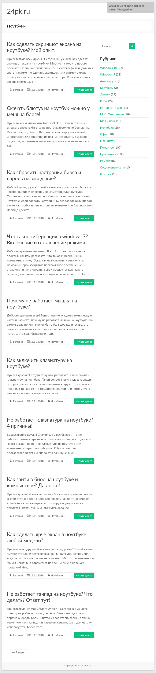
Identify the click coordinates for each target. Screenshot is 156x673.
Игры (103, 101)
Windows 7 (107, 74)
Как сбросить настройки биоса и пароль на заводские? (44, 175)
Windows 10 (108, 67)
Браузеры (106, 87)
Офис (104, 134)
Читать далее (84, 89)
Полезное (107, 147)
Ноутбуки (57, 89)
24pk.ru (18, 11)
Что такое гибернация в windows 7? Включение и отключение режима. (47, 239)
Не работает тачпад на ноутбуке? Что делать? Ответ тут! (50, 597)
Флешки (105, 174)
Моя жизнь (107, 121)
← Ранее (18, 652)
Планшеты (107, 140)
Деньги (105, 94)
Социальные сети (112, 167)
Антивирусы (108, 81)
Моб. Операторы (112, 114)
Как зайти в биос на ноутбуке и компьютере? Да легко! (42, 482)
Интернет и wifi (111, 107)
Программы (108, 154)
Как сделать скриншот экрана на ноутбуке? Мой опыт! (44, 47)
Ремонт (105, 160)
